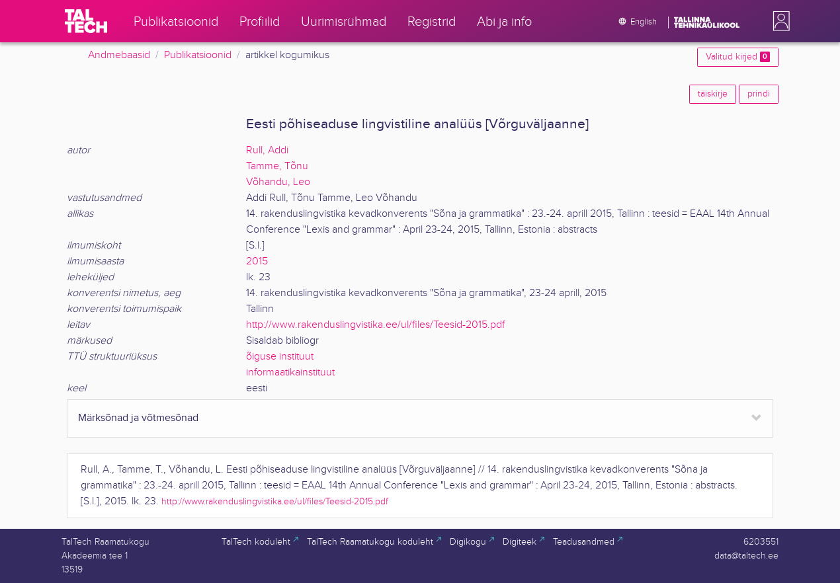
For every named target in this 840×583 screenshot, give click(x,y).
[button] (778, 21)
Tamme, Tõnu (277, 166)
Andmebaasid (119, 55)
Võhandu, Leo (278, 182)
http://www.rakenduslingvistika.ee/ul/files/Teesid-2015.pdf (375, 325)
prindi (758, 94)
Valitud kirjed (738, 57)
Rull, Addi (267, 150)
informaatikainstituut (290, 372)
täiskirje (713, 94)
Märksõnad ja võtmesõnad (138, 418)
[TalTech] (86, 21)
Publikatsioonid (197, 55)
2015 (257, 261)
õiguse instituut (280, 356)
